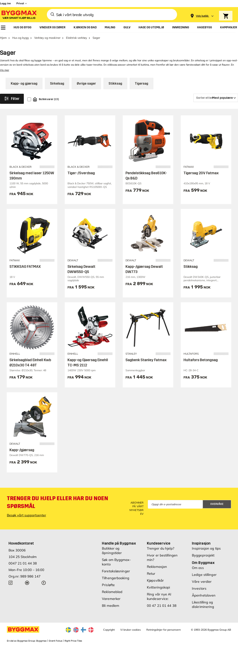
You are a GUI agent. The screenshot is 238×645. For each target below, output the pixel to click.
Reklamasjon (157, 566)
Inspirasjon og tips (206, 548)
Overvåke (216, 504)
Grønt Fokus (55, 641)
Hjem (3, 38)
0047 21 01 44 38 (23, 563)
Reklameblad (112, 592)
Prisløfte (108, 585)
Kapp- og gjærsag (24, 83)
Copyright (109, 629)
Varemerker (111, 599)
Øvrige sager (86, 83)
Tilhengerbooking (115, 578)
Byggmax (41, 641)
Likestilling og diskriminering (203, 604)
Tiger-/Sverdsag (81, 173)
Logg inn (5, 3)
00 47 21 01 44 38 (161, 605)
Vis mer (4, 70)
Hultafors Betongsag (201, 360)
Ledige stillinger (204, 575)
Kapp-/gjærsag (21, 450)
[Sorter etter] (215, 98)
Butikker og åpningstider (112, 550)
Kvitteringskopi (158, 587)
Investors (199, 588)
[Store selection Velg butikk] (202, 16)
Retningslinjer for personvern (163, 629)
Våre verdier (202, 581)
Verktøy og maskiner (47, 38)
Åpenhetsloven (204, 595)
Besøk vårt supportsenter (26, 515)
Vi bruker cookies (130, 629)
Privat (20, 3)
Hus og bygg (20, 38)
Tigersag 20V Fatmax (201, 173)
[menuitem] (3, 27)
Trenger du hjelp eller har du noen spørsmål (57, 502)
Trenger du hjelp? (160, 548)
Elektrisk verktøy (76, 38)
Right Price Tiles (73, 641)
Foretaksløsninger (116, 571)
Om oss (198, 568)
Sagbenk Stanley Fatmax (146, 360)
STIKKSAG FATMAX (25, 266)
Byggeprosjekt (203, 555)
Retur (151, 573)
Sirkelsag (57, 83)
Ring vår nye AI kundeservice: (159, 596)
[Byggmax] (19, 14)
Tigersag (141, 83)
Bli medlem (110, 605)
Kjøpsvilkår (155, 580)
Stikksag (115, 83)
